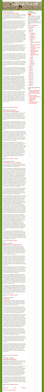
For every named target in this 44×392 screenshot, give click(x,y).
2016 (30, 72)
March (31, 61)
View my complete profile (33, 25)
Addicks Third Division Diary (34, 90)
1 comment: (15, 240)
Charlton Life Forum (33, 95)
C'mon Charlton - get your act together (12, 162)
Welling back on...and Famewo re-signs (12, 244)
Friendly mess (6, 299)
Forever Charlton (32, 99)
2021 (30, 31)
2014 (30, 75)
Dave (30, 14)
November (32, 34)
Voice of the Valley (32, 103)
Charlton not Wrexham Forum (35, 96)
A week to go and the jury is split (10, 13)
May (31, 58)
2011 (30, 79)
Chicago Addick (32, 98)
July (31, 40)
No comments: (15, 107)
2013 (30, 76)
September (32, 37)
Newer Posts (5, 387)
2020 (30, 66)
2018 (30, 69)
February (32, 63)
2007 (30, 85)
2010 (30, 81)
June (31, 57)
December (32, 33)
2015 (30, 73)
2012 (30, 78)
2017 (30, 70)
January (32, 64)
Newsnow (31, 100)
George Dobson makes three (9, 359)
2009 (30, 82)
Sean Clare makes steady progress (11, 111)
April (31, 60)
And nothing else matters (34, 91)
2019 (30, 67)
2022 (30, 30)
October (32, 36)
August (31, 39)
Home (15, 387)
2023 (30, 28)
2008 (30, 84)
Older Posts (23, 387)
